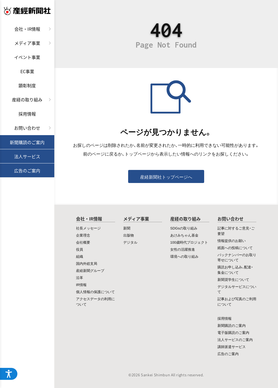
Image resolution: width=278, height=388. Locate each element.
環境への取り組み (184, 256)
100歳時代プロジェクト (189, 242)
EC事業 (27, 71)
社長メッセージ (88, 228)
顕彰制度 (27, 85)
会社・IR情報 (27, 29)
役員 (79, 249)
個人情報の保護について (95, 291)
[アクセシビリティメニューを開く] (8, 374)
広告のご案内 (27, 170)
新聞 (126, 228)
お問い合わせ (27, 128)
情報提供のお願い (231, 240)
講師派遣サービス (231, 346)
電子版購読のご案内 (233, 332)
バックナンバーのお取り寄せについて (236, 257)
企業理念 (83, 235)
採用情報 (27, 113)
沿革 (79, 277)
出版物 (128, 235)
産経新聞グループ (90, 270)
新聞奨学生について (233, 279)
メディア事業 (27, 43)
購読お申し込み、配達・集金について (235, 269)
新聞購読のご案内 (27, 142)
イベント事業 (27, 57)
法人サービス (27, 156)
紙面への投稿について (235, 247)
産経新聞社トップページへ (166, 176)
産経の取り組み (27, 99)
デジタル (130, 242)
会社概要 (83, 242)
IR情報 (81, 284)
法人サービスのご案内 (235, 339)
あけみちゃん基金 (184, 235)
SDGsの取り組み (183, 228)
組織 (79, 256)
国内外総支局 (86, 263)
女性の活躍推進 (182, 249)
